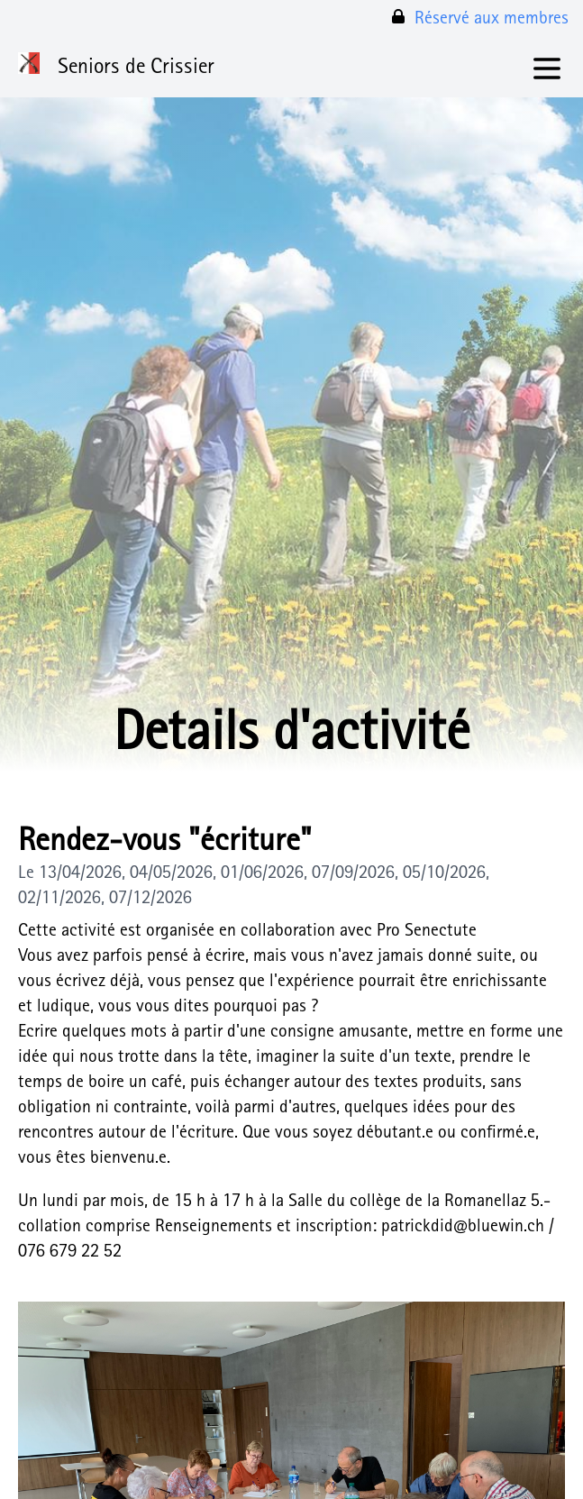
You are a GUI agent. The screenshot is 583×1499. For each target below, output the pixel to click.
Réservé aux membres (479, 18)
